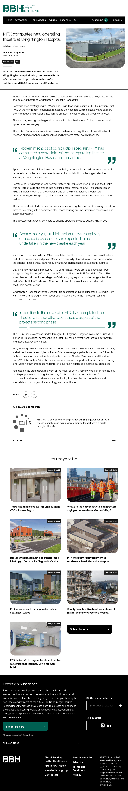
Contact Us (51, 774)
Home (9, 20)
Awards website (82, 757)
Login (116, 20)
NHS (17, 62)
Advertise (78, 762)
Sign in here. (28, 735)
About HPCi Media (55, 765)
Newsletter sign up (56, 770)
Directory (65, 20)
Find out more (11, 743)
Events (53, 20)
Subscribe (99, 20)
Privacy (76, 774)
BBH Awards (39, 20)
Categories (21, 20)
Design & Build (8, 62)
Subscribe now (79, 629)
